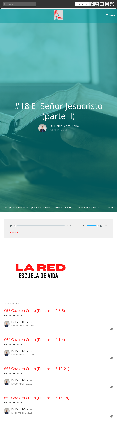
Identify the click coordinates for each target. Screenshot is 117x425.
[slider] (40, 225)
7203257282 (81, 4)
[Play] (10, 225)
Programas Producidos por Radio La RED (27, 207)
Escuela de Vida (63, 207)
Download (14, 232)
